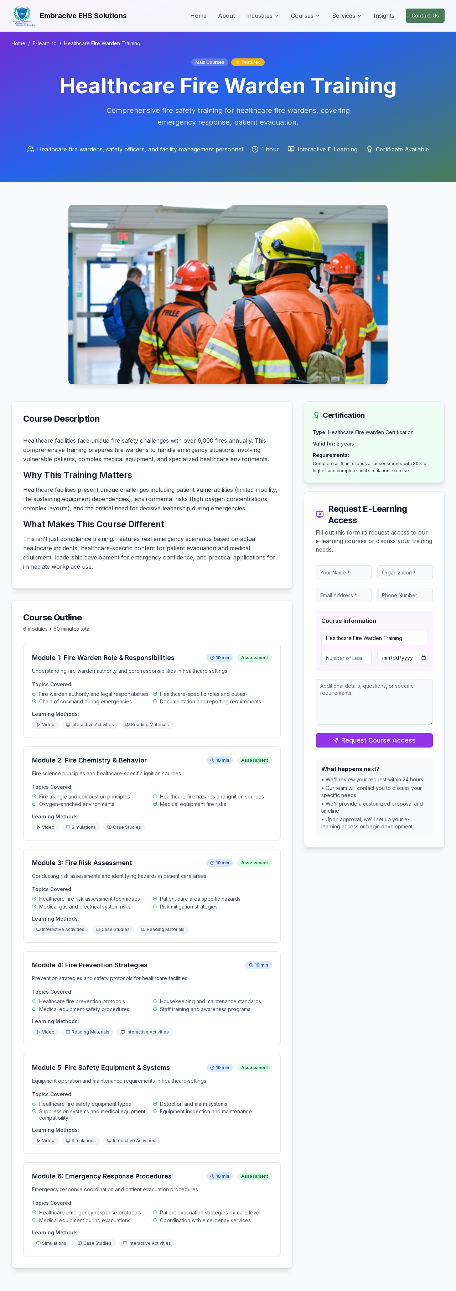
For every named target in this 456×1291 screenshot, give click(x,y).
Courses (306, 15)
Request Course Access (374, 740)
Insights (384, 15)
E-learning (45, 43)
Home (198, 15)
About (226, 15)
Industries (263, 15)
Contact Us (425, 15)
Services (347, 15)
